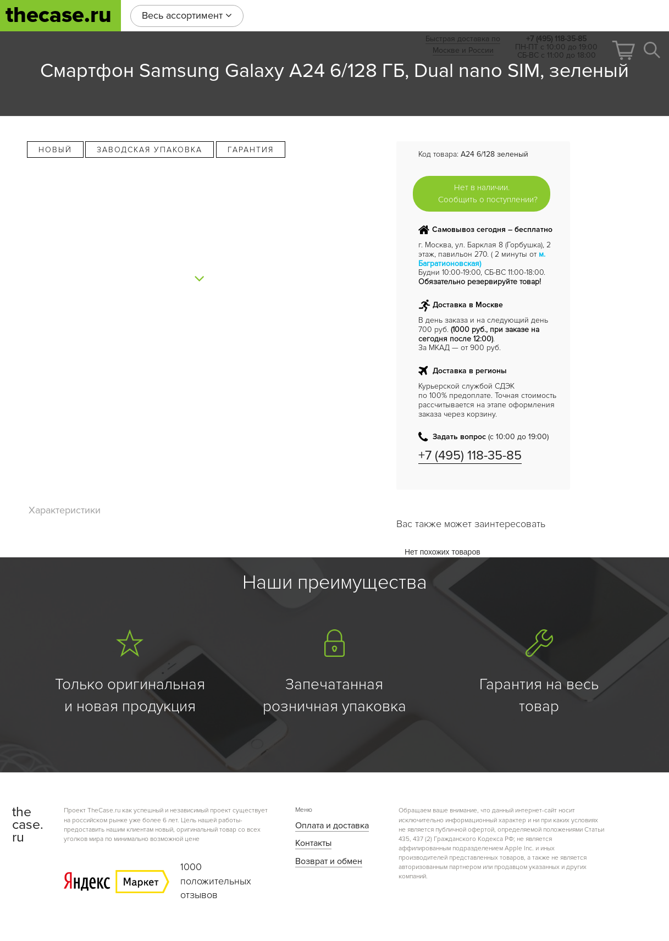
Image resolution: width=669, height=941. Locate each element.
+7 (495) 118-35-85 (470, 455)
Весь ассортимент (187, 15)
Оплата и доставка (332, 825)
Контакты (313, 843)
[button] (623, 50)
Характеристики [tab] (65, 510)
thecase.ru (58, 15)
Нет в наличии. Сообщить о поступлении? (488, 193)
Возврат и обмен (328, 861)
